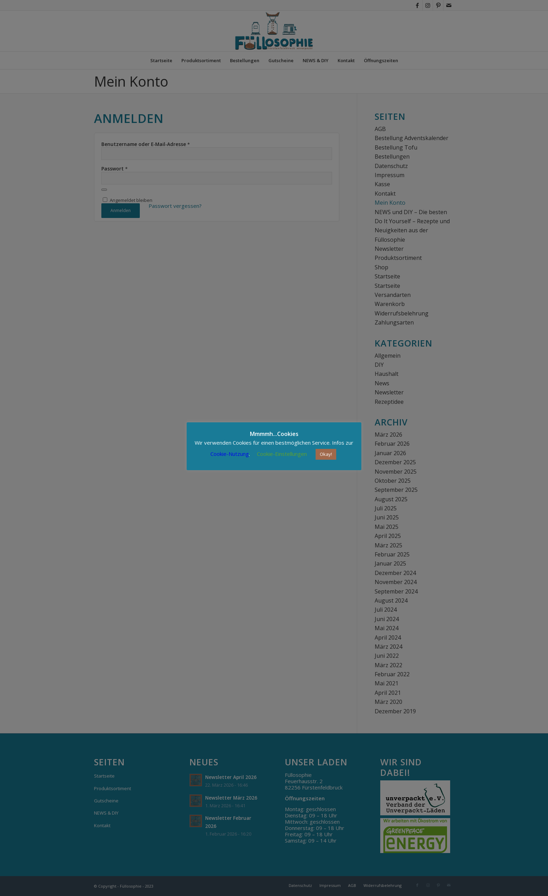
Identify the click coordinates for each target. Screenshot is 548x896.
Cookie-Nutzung (229, 453)
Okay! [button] (326, 454)
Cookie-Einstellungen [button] (282, 453)
